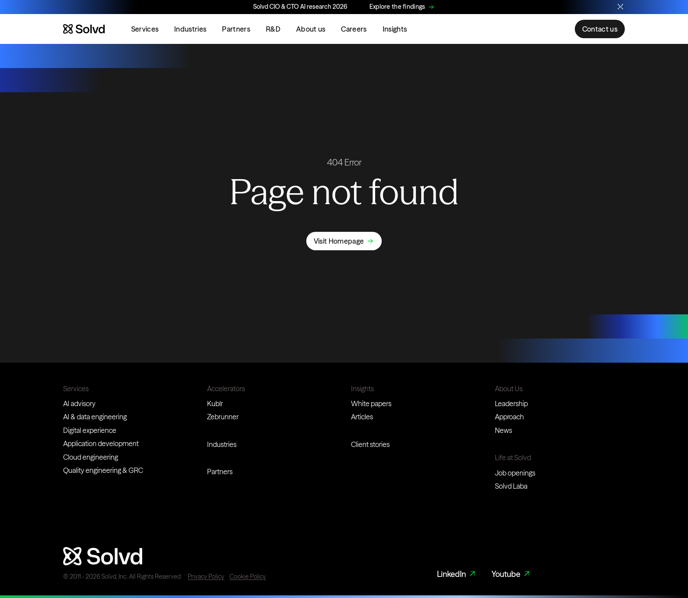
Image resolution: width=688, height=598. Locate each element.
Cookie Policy (247, 576)
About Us (509, 388)
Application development (101, 443)
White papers (371, 403)
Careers (353, 29)
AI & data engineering (95, 416)
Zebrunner (223, 416)
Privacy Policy (206, 576)
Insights (395, 29)
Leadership (511, 403)
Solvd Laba (511, 486)
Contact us (599, 29)
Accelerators (226, 388)
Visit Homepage (339, 241)
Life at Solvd (513, 457)
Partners (236, 29)
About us (311, 29)
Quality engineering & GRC (103, 470)
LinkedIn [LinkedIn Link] (457, 574)
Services (145, 29)
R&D (273, 29)
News (503, 430)
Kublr (215, 403)
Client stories (370, 444)
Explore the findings (397, 7)
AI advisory (79, 403)
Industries (190, 29)
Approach (509, 416)
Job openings (515, 472)
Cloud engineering (90, 457)
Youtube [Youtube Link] (511, 574)
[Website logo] (84, 29)
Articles (362, 416)
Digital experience (89, 430)
